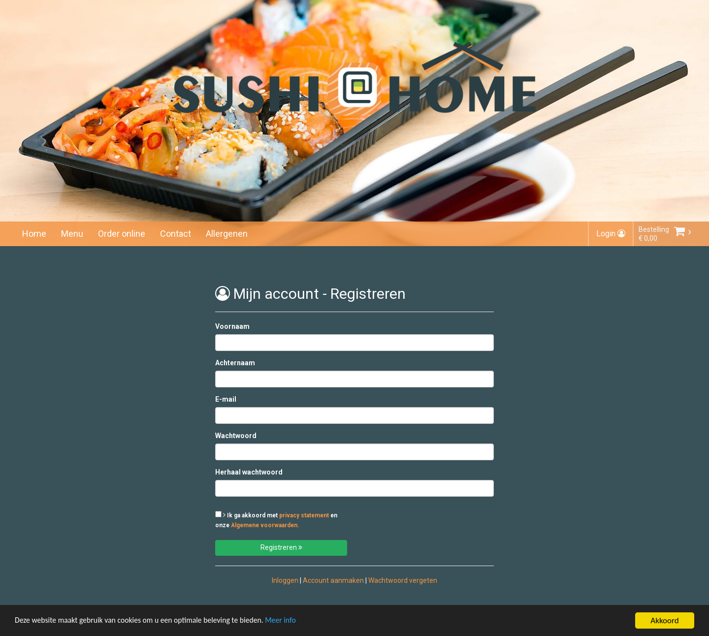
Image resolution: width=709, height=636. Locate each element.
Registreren (281, 547)
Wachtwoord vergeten (402, 580)
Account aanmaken (333, 580)
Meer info (303, 622)
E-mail (225, 399)
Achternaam (235, 363)
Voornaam (232, 326)
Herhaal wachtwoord (249, 472)
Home (34, 233)
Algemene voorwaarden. (265, 525)
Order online (121, 233)
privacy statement (304, 515)
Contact (175, 233)
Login (610, 233)
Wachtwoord (236, 436)
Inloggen (285, 580)
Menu (72, 233)
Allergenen (227, 233)
